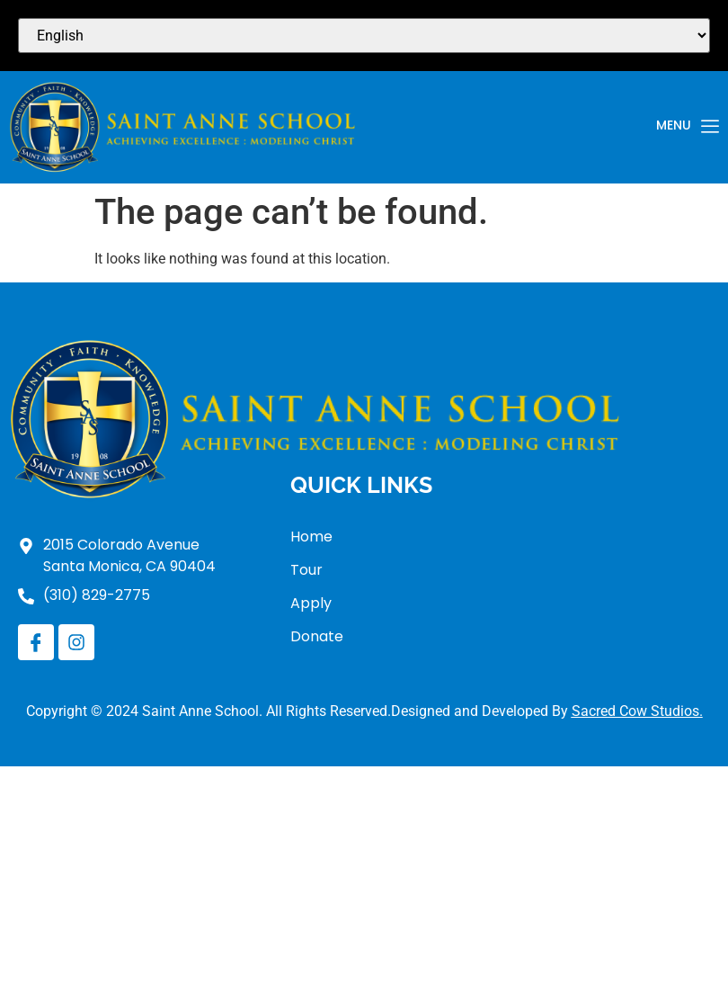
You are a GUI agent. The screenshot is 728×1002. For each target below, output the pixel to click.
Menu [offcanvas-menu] (687, 127)
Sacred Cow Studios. (637, 711)
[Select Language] (364, 35)
